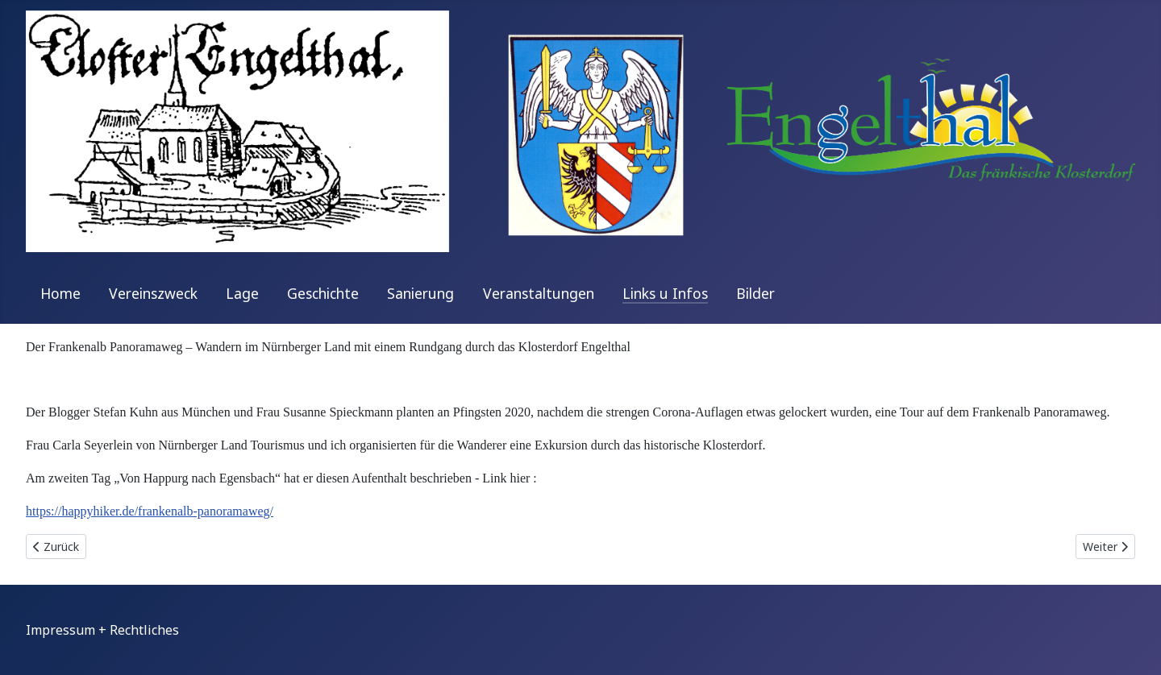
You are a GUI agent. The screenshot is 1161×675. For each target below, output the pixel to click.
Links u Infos (665, 293)
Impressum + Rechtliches (102, 630)
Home (60, 293)
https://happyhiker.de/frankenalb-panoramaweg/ (149, 511)
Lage (242, 293)
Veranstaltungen (538, 293)
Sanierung (420, 293)
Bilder (755, 293)
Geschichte (323, 293)
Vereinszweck (153, 293)
